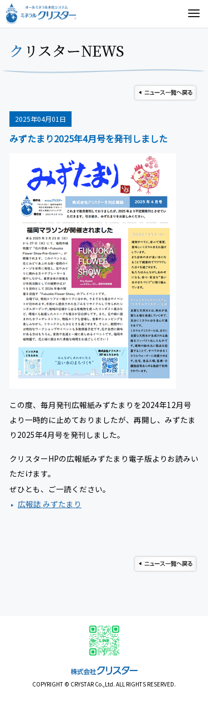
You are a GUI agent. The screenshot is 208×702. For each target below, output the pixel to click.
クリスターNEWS (66, 50)
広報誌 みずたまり (50, 503)
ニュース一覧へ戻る (165, 92)
